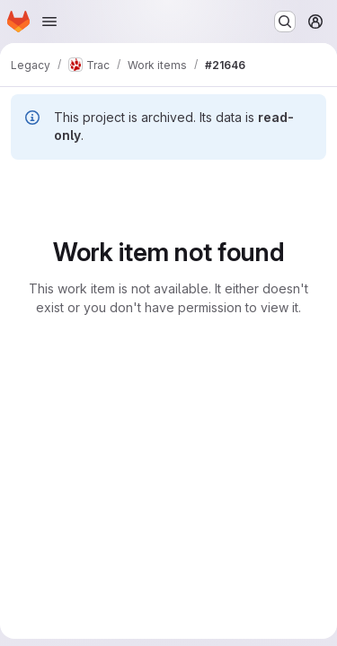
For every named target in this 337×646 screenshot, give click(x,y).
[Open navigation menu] (49, 21)
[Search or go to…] (285, 21)
